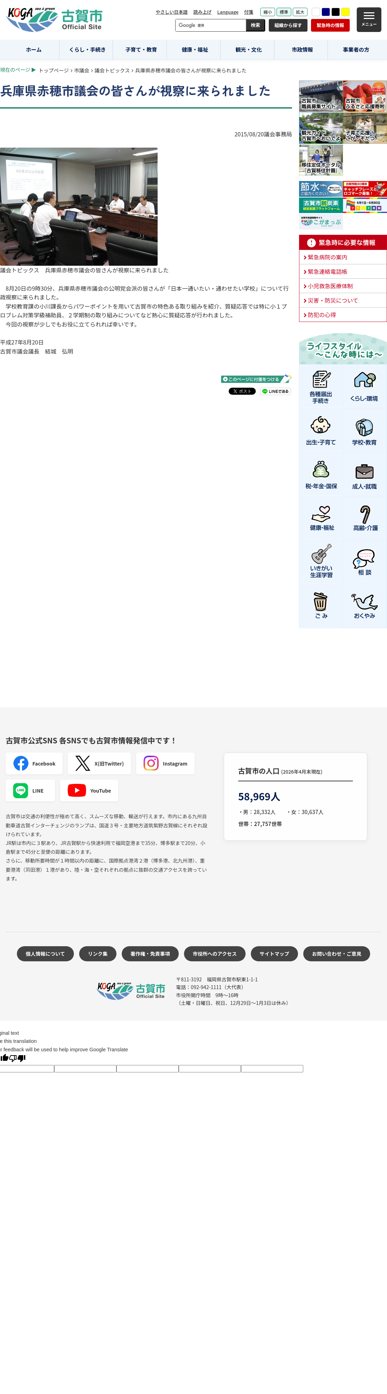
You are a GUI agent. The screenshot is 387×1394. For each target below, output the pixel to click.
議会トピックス (112, 70)
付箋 (248, 11)
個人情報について (45, 953)
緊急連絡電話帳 (327, 271)
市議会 (81, 70)
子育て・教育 (141, 49)
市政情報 (302, 49)
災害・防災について (333, 300)
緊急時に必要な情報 (343, 242)
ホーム (34, 49)
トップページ (54, 70)
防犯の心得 (322, 314)
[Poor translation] (17, 1059)
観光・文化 (248, 49)
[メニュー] (369, 19)
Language (228, 11)
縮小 (268, 12)
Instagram (165, 763)
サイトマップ (274, 953)
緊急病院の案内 (327, 257)
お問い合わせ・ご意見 (336, 953)
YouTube (89, 790)
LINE (28, 790)
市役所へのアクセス (215, 953)
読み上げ (202, 11)
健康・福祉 (195, 49)
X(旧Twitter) (99, 763)
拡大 (300, 12)
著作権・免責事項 (150, 953)
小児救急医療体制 (330, 286)
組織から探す (288, 25)
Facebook (34, 763)
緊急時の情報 (330, 25)
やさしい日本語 (172, 11)
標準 (284, 12)
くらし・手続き (87, 49)
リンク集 (98, 953)
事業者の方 (356, 49)
